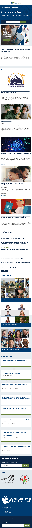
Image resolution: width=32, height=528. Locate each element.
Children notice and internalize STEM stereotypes (13, 408)
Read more (3, 101)
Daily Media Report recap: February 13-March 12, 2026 (13, 238)
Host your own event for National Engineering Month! (13, 267)
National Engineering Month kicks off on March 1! (12, 258)
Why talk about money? (6, 121)
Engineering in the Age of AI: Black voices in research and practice (16, 153)
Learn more (3, 62)
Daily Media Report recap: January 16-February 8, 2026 (13, 254)
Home (2, 7)
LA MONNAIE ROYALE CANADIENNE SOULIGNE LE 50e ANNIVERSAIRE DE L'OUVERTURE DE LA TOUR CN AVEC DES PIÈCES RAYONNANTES (15, 434)
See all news (4, 270)
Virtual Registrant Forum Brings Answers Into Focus (13, 360)
